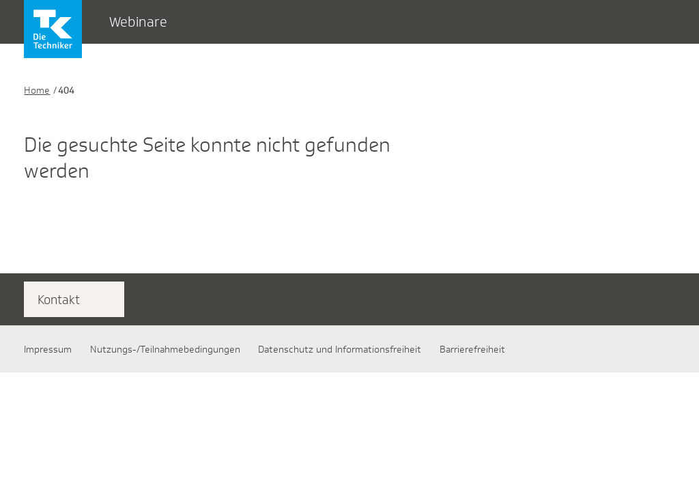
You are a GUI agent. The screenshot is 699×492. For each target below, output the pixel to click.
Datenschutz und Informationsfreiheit (339, 349)
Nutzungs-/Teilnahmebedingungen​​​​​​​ (165, 349)
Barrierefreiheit (472, 349)
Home (37, 90)
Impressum (48, 349)
